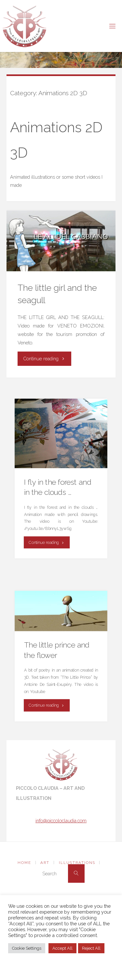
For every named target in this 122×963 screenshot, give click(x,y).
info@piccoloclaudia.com (61, 820)
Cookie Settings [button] (26, 948)
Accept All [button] (62, 948)
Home (24, 862)
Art (44, 862)
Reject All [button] (91, 948)
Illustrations (77, 862)
